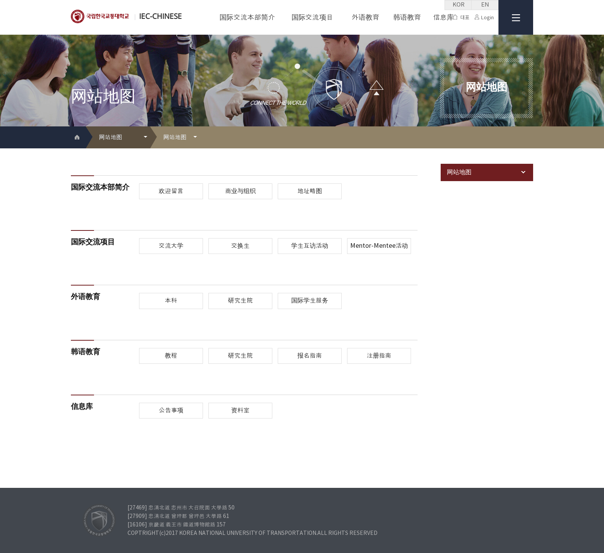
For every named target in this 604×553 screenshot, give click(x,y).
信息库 (443, 17)
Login (484, 17)
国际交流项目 (312, 17)
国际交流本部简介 (247, 17)
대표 (461, 17)
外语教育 (365, 17)
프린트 (515, 138)
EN (485, 5)
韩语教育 (407, 17)
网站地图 (486, 172)
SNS (528, 138)
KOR (459, 5)
